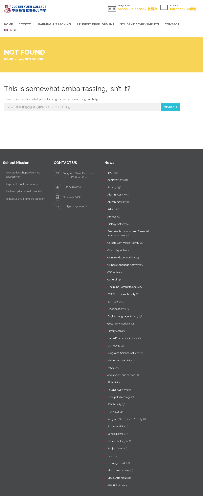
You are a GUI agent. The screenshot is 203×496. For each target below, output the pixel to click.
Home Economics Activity (122, 338)
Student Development (96, 24)
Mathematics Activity (119, 360)
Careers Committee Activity (123, 242)
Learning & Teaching (53, 24)
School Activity (116, 426)
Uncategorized (116, 463)
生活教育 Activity (117, 485)
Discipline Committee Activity (124, 286)
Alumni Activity (116, 194)
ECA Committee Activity (121, 294)
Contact (172, 24)
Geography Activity (118, 323)
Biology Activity (116, 223)
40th (110, 172)
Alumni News (115, 201)
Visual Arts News (117, 477)
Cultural (112, 279)
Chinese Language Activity (123, 264)
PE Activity (113, 382)
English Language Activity (122, 316)
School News (115, 433)
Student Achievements (139, 24)
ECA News (113, 301)
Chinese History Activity (121, 257)
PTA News (113, 411)
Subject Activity (116, 441)
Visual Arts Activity (118, 470)
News (110, 367)
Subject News (115, 448)
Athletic (112, 216)
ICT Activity (113, 345)
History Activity (116, 330)
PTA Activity (114, 404)
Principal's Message (119, 397)
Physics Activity (116, 389)
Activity (111, 187)
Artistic (111, 209)
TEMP (110, 455)
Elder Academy (116, 308)
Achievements (115, 179)
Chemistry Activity (118, 250)
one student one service (121, 375)
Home (8, 24)
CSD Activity (114, 272)
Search (170, 107)
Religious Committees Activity (125, 419)
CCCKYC (24, 24)
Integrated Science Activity (123, 353)
